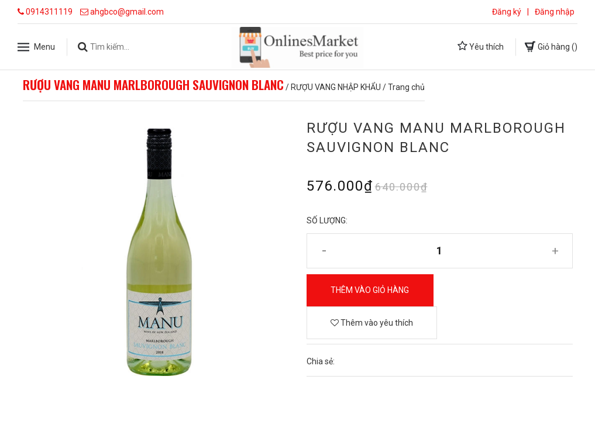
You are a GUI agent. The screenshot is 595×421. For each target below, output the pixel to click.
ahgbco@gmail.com (127, 11)
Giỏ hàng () (550, 46)
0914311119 (49, 11)
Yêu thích (481, 46)
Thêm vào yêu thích (372, 322)
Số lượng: (327, 220)
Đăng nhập (555, 11)
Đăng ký (506, 11)
